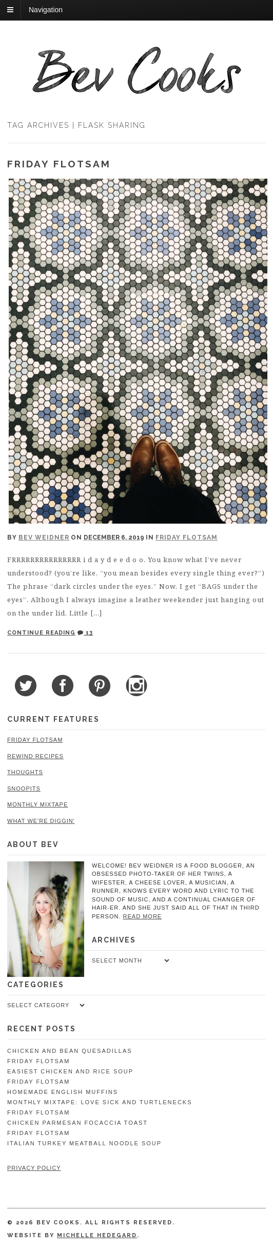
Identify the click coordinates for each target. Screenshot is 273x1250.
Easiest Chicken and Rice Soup (70, 1071)
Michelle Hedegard (97, 1235)
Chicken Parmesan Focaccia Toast (77, 1123)
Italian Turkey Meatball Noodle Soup (84, 1143)
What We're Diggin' (41, 821)
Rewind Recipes (35, 756)
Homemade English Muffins (62, 1092)
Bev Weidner (43, 537)
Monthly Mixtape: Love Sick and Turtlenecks (99, 1102)
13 (85, 632)
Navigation (46, 10)
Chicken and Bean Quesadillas (69, 1051)
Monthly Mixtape (37, 804)
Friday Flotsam (59, 163)
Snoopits (24, 788)
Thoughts (25, 772)
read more (142, 916)
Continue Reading (41, 632)
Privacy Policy (34, 1168)
